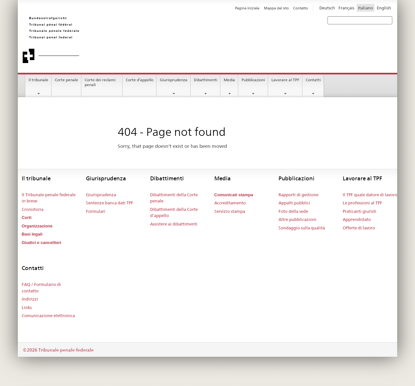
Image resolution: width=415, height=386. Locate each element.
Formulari (95, 211)
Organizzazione (37, 226)
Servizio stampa (229, 211)
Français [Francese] (346, 7)
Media (229, 79)
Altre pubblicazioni (297, 219)
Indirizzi (30, 299)
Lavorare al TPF (285, 79)
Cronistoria (32, 209)
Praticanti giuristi (359, 211)
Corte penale (66, 79)
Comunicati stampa (233, 194)
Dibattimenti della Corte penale (174, 198)
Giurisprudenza (173, 79)
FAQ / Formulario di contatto (41, 287)
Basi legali (32, 234)
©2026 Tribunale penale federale (58, 350)
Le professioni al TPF (362, 202)
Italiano (365, 7)
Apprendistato (357, 219)
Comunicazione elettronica (48, 315)
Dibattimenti (205, 79)
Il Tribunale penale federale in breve (49, 198)
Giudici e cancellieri (41, 242)
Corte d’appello (139, 79)
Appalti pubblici (294, 202)
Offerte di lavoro (359, 227)
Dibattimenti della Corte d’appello (174, 212)
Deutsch (327, 7)
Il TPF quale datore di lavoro (370, 194)
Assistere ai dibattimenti (173, 223)
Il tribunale (38, 79)
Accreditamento (230, 202)
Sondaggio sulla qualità (302, 227)
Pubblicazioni (253, 79)
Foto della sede (293, 211)
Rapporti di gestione (298, 194)
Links (27, 307)
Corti (26, 217)
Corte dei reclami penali (100, 82)
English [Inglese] (384, 7)
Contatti (313, 79)
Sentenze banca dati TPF (109, 202)
